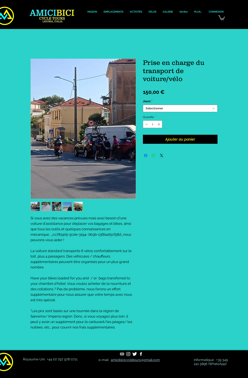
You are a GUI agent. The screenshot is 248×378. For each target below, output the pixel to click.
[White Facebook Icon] (141, 354)
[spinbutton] (153, 124)
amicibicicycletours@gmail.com (135, 360)
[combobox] (180, 108)
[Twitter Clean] (134, 354)
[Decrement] (146, 124)
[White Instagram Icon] (128, 354)
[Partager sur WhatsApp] (153, 155)
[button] (92, 12)
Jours (147, 101)
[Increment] (159, 124)
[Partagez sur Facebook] (145, 155)
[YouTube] (122, 354)
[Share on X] (161, 155)
